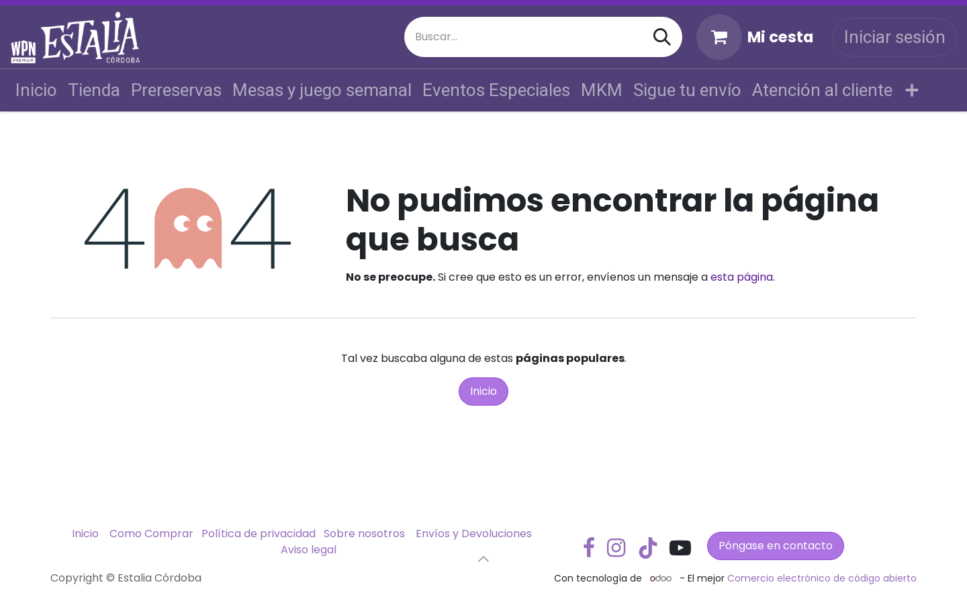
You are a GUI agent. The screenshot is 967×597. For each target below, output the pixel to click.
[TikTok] (648, 548)
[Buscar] (662, 37)
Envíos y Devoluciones (474, 533)
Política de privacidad (258, 533)
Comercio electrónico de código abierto (822, 578)
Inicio (483, 391)
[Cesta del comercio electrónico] (755, 37)
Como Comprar (151, 533)
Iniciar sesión (895, 37)
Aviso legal (308, 549)
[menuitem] (36, 90)
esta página (741, 277)
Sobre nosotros (364, 533)
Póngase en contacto (776, 545)
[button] (483, 559)
